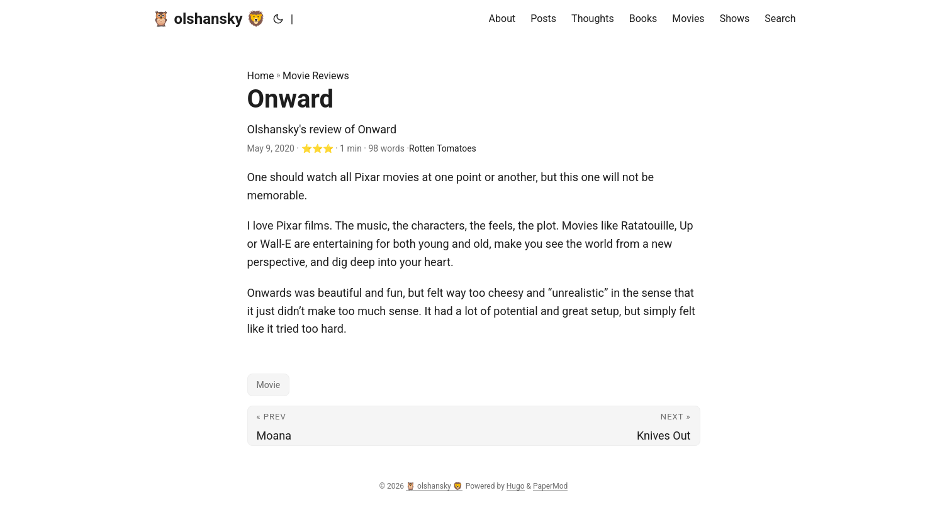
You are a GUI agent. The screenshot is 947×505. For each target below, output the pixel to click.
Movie (269, 385)
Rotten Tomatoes (442, 148)
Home (260, 76)
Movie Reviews (316, 76)
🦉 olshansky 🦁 (209, 19)
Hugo (516, 486)
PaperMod (550, 486)
